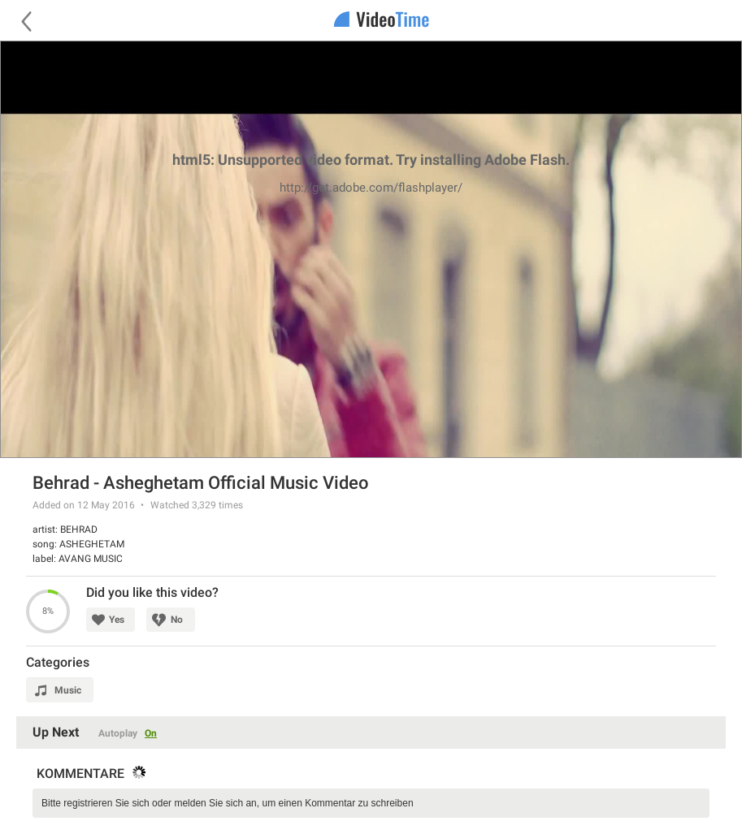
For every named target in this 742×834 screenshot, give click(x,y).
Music (67, 690)
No (177, 619)
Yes (116, 619)
